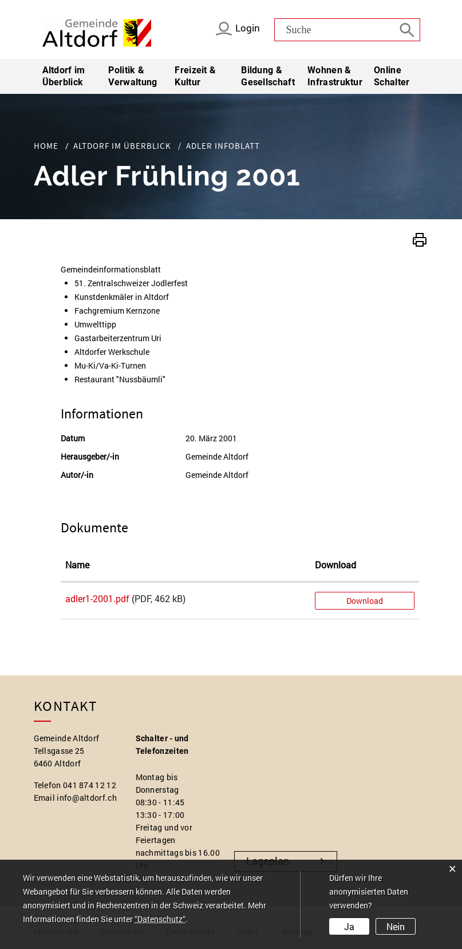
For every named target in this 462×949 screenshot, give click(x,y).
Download (364, 600)
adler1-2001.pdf (97, 598)
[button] (419, 238)
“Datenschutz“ (160, 919)
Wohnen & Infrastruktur (334, 76)
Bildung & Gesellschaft (268, 76)
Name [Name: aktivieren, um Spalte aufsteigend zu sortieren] (77, 565)
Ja (349, 926)
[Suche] (408, 29)
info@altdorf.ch (87, 797)
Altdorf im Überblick (63, 76)
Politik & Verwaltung (132, 76)
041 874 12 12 (89, 785)
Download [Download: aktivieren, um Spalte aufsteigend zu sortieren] (335, 565)
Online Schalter (391, 76)
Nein (395, 926)
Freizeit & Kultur (195, 76)
